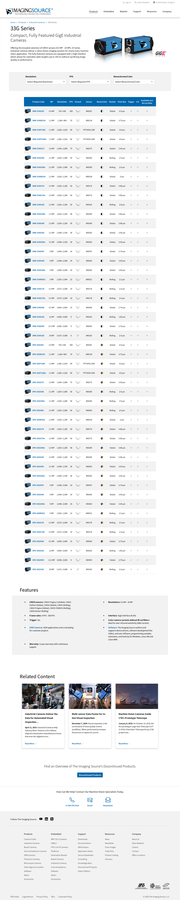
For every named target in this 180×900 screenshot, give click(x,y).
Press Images (110, 847)
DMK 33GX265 (38, 232)
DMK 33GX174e (38, 195)
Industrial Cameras (37, 22)
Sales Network (143, 2)
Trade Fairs (109, 851)
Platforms (55, 851)
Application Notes (85, 851)
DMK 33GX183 (38, 335)
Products (93, 11)
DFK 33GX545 (38, 560)
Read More (29, 743)
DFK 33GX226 (38, 550)
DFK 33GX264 (38, 494)
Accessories (29, 879)
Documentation (84, 843)
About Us (135, 839)
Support (137, 11)
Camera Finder (30, 839)
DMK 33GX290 (38, 157)
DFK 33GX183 (38, 569)
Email (89, 805)
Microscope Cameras (32, 863)
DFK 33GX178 (38, 522)
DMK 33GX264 (38, 260)
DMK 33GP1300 (38, 129)
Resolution (31, 76)
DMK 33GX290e (38, 167)
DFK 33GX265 (38, 466)
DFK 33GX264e (38, 503)
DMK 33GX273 (38, 148)
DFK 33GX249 (38, 457)
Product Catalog (111, 855)
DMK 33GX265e (38, 242)
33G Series (52, 22)
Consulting (82, 859)
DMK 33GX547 (38, 251)
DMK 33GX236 (38, 204)
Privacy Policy (42, 896)
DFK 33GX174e (38, 438)
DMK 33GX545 (38, 326)
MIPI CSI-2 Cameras (59, 839)
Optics (26, 875)
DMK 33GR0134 (38, 120)
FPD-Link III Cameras (59, 847)
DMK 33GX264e (38, 270)
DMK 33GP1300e (39, 139)
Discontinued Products (90, 774)
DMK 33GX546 (38, 307)
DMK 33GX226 (38, 316)
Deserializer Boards (59, 855)
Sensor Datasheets (85, 855)
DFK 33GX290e (38, 401)
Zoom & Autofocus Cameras (35, 851)
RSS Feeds (14, 896)
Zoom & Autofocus (58, 867)
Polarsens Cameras (32, 859)
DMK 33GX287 (38, 111)
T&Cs (53, 896)
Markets (123, 11)
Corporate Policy (65, 896)
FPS (71, 76)
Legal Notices (27, 896)
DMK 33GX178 (38, 288)
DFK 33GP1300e (39, 373)
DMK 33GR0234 (38, 176)
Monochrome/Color (123, 76)
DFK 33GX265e (38, 475)
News (107, 839)
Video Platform (84, 871)
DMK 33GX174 (38, 186)
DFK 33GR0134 (38, 354)
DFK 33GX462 (38, 410)
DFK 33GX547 (38, 485)
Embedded (109, 11)
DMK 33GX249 (38, 223)
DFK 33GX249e (38, 447)
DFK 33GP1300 (38, 363)
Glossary (108, 859)
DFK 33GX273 (38, 382)
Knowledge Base (85, 863)
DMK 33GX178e (38, 298)
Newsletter (108, 805)
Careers (135, 847)
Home (13, 22)
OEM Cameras (36, 627)
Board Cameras (30, 847)
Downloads (83, 839)
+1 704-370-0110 (72, 805)
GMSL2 (54, 843)
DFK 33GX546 (38, 541)
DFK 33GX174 (38, 429)
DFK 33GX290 (38, 391)
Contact (135, 851)
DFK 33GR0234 (38, 419)
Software (112, 627)
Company (167, 11)
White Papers (83, 847)
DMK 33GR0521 (38, 279)
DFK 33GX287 (38, 345)
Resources (151, 11)
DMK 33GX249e (38, 214)
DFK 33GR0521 (38, 513)
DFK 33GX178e (38, 532)
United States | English (165, 2)
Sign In (128, 2)
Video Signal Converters (34, 867)
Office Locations (138, 855)
